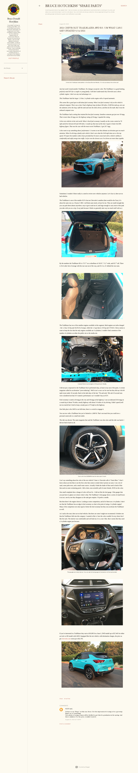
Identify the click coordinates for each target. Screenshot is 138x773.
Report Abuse (9, 78)
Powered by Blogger (82, 767)
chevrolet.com (66, 639)
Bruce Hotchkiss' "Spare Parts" (73, 5)
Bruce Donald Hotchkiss (13, 20)
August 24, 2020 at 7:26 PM (73, 719)
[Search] (124, 5)
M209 (67, 709)
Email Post (67, 698)
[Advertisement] (92, 742)
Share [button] (40, 24)
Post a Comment (65, 724)
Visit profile (13, 58)
